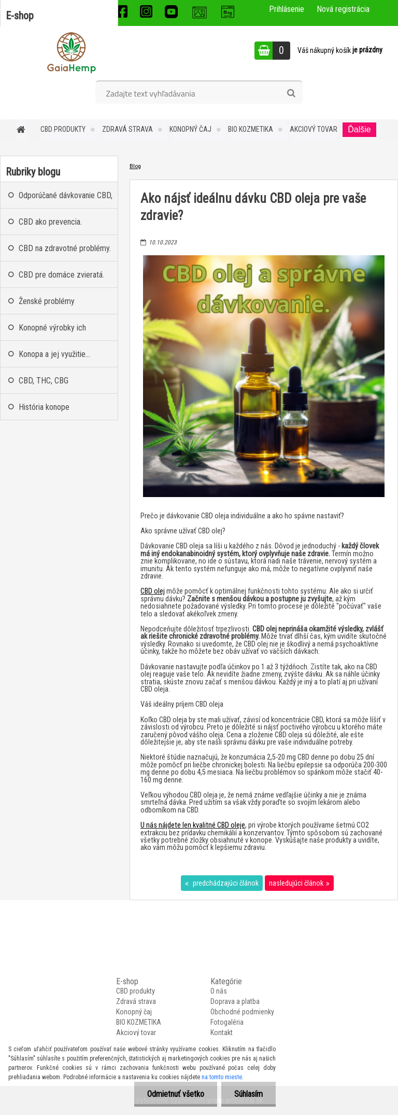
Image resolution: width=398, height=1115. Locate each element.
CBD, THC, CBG (43, 381)
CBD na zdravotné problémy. (65, 248)
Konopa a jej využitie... (54, 354)
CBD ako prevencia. (50, 222)
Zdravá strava (127, 129)
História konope (44, 407)
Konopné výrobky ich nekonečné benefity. (52, 332)
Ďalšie (359, 129)
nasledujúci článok (296, 883)
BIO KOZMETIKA (250, 129)
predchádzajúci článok (225, 883)
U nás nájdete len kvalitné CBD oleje (192, 825)
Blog (135, 166)
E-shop (20, 15)
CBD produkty (63, 129)
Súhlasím (248, 1094)
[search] (291, 93)
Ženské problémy (47, 301)
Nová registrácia (343, 9)
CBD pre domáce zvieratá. (61, 275)
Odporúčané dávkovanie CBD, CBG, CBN (65, 199)
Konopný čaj (190, 129)
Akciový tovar (313, 129)
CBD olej (152, 591)
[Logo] (71, 52)
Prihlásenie (286, 9)
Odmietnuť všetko (175, 1094)
